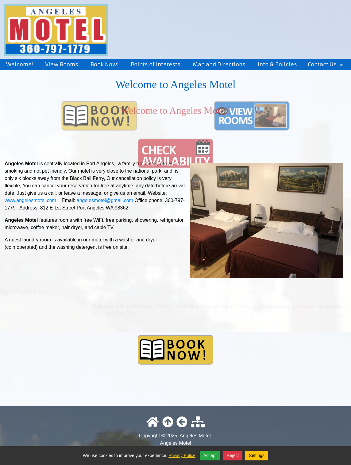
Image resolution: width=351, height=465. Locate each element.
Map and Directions (219, 64)
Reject (233, 455)
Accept (210, 455)
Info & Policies (277, 64)
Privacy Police (181, 455)
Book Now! (104, 64)
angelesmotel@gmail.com (105, 200)
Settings (256, 455)
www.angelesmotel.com (30, 200)
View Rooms (61, 64)
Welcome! (19, 64)
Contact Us (326, 65)
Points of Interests (155, 64)
